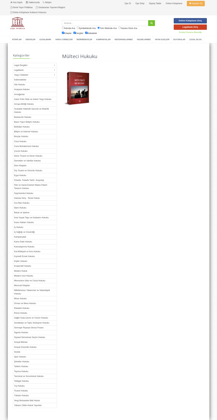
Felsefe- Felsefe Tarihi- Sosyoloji (29, 180)
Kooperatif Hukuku (22, 266)
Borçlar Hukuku (21, 136)
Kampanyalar (20, 237)
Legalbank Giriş (190, 27)
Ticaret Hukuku (21, 391)
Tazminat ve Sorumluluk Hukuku (29, 376)
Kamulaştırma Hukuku (24, 246)
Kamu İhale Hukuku (23, 241)
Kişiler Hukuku (20, 261)
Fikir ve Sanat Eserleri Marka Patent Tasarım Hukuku (30, 186)
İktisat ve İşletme (21, 212)
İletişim (47, 2)
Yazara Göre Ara (129, 28)
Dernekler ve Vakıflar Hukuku (27, 161)
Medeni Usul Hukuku (23, 276)
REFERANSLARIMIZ (124, 39)
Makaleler (92, 33)
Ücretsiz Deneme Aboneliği (190, 32)
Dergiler (80, 33)
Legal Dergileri (20, 65)
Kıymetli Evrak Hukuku (24, 256)
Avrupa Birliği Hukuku (24, 104)
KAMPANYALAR (103, 39)
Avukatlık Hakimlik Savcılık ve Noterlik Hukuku (31, 110)
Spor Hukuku (20, 357)
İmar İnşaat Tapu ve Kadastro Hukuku (31, 217)
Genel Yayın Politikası (21, 7)
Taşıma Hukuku (21, 371)
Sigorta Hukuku (21, 332)
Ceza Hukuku (20, 141)
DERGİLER (30, 39)
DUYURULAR (179, 39)
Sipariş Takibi (155, 3)
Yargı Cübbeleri (21, 75)
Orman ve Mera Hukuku (25, 303)
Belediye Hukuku (22, 127)
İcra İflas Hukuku (21, 203)
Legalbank (19, 70)
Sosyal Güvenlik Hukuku (25, 347)
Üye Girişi (139, 3)
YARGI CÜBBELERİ (64, 39)
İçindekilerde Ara (87, 28)
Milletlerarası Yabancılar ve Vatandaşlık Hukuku (32, 292)
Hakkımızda (33, 2)
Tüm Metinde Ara (108, 28)
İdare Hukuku (20, 208)
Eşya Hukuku (20, 175)
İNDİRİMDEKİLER (84, 39)
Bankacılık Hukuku (22, 117)
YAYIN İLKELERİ (162, 39)
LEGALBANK (45, 39)
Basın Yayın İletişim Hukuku (27, 122)
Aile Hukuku (19, 84)
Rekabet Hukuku (21, 308)
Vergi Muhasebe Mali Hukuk (27, 400)
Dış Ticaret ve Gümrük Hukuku (28, 170)
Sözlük (17, 352)
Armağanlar (19, 94)
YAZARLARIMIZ (144, 39)
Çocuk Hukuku (21, 151)
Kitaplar (68, 33)
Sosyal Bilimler (21, 342)
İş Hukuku (18, 227)
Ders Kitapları (20, 165)
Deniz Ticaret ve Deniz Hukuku (28, 156)
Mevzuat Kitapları (22, 285)
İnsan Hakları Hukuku (24, 222)
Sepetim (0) (195, 3)
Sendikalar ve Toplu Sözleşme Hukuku (31, 323)
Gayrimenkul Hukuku (23, 193)
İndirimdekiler (20, 80)
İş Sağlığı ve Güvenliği (24, 232)
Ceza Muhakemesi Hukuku (26, 146)
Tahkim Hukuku (21, 366)
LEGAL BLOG (195, 39)
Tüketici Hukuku (21, 395)
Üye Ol (127, 3)
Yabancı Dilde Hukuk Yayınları (28, 405)
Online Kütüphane (174, 3)
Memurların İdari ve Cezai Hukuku (29, 280)
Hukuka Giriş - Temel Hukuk (27, 198)
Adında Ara (69, 28)
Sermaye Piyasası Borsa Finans (29, 327)
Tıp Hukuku (19, 386)
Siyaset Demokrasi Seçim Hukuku (29, 337)
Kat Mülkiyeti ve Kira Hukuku (27, 251)
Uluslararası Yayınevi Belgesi (50, 7)
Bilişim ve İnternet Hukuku (26, 131)
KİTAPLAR (17, 39)
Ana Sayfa (16, 2)
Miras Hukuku (20, 298)
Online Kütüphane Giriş (190, 20)
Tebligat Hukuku (21, 381)
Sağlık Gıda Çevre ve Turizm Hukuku (31, 318)
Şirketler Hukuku (21, 361)
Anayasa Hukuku (22, 89)
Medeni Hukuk (20, 271)
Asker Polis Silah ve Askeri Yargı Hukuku (33, 99)
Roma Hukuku (20, 313)
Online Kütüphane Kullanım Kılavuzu (28, 12)
